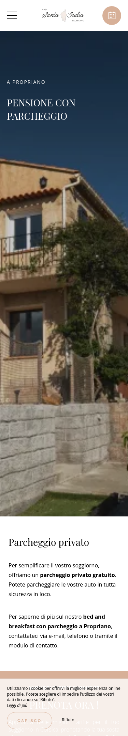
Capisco (29, 721)
